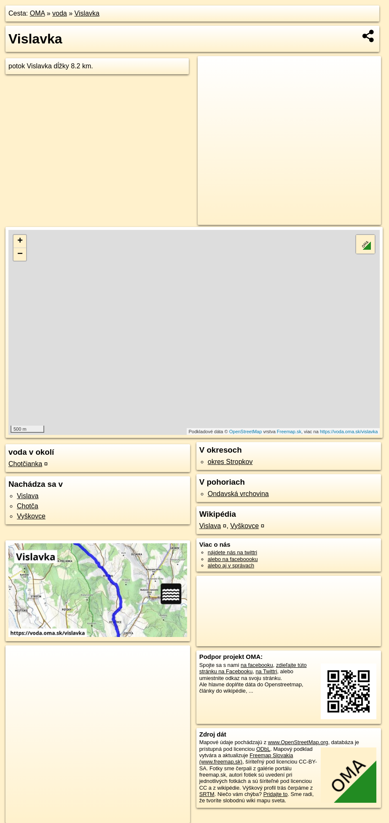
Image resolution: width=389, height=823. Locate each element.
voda (59, 13)
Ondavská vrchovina (238, 493)
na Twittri (266, 671)
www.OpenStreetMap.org (298, 742)
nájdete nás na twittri (232, 552)
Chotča (27, 506)
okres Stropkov (230, 461)
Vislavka (87, 13)
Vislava (27, 495)
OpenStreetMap (245, 431)
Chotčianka (25, 463)
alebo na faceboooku (233, 559)
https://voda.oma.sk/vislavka (349, 431)
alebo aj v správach (231, 565)
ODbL (263, 749)
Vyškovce (31, 516)
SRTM (207, 794)
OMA (37, 13)
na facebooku (257, 665)
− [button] (20, 254)
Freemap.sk (289, 431)
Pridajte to (275, 794)
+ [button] (20, 241)
